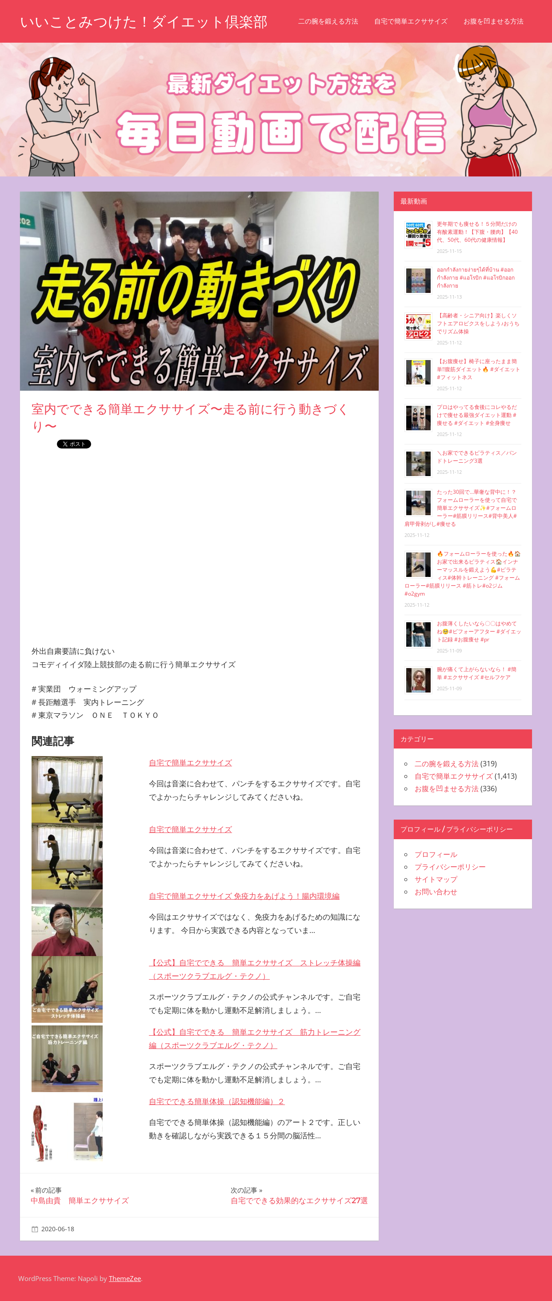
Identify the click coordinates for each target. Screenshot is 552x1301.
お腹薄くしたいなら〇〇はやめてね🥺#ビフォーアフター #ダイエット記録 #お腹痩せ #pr (479, 631)
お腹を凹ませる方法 (494, 21)
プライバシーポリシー (450, 867)
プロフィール (436, 854)
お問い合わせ (436, 892)
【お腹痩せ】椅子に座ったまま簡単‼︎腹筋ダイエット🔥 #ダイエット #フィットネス (478, 369)
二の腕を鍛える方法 (328, 21)
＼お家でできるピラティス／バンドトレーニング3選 (477, 456)
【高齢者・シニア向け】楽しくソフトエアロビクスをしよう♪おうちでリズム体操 (478, 323)
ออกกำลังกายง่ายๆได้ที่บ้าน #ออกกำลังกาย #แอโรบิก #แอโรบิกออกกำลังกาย (476, 277)
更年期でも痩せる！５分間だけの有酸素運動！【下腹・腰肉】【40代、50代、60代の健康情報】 (477, 232)
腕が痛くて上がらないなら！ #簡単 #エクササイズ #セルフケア (476, 673)
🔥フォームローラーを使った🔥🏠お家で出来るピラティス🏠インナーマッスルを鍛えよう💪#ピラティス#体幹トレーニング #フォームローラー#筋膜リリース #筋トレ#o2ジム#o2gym (462, 573)
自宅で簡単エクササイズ (411, 21)
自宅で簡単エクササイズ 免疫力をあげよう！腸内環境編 (244, 896)
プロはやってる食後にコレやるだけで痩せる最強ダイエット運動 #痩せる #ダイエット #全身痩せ (477, 415)
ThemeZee (125, 1278)
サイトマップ (436, 879)
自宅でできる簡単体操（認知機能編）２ (217, 1101)
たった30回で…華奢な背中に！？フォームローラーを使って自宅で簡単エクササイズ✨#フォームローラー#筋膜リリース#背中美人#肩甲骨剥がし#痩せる (460, 508)
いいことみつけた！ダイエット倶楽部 (144, 21)
